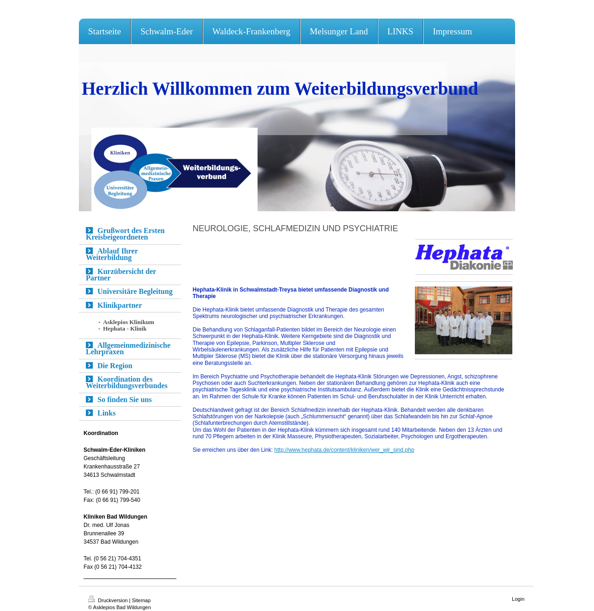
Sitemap (141, 600)
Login (518, 599)
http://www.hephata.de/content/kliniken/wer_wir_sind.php (344, 450)
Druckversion (108, 600)
